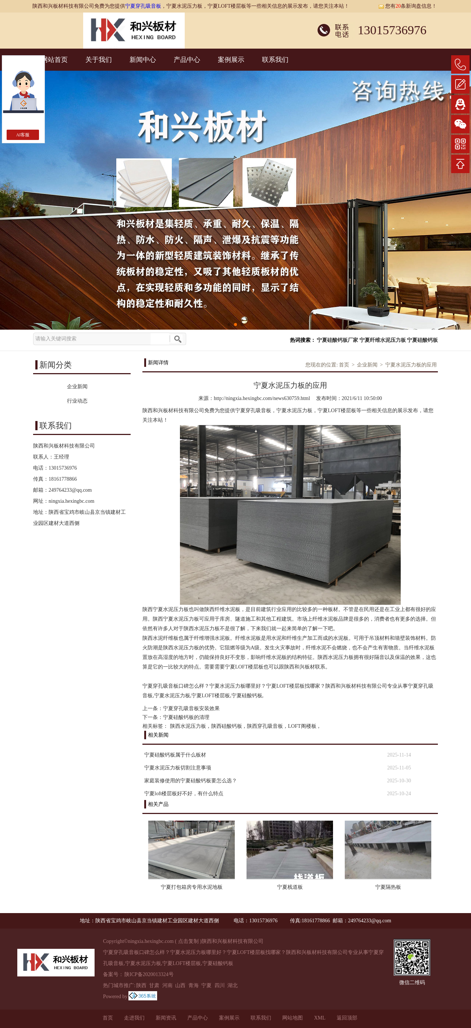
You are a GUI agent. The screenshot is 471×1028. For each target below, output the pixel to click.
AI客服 (23, 134)
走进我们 (134, 1018)
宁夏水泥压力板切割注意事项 (177, 768)
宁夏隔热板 (388, 887)
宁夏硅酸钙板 (422, 340)
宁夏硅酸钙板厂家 (337, 340)
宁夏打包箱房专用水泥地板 (192, 887)
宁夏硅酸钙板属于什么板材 (175, 755)
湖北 (232, 985)
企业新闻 (367, 365)
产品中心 (187, 59)
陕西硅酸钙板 (226, 726)
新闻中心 (143, 59)
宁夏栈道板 (290, 887)
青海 (193, 985)
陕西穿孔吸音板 (265, 726)
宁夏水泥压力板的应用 (411, 365)
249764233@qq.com (70, 490)
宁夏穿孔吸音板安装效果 (191, 708)
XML (319, 1018)
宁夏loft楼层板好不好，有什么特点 (183, 793)
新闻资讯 (166, 1018)
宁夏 (206, 985)
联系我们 (275, 59)
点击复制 (188, 941)
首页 (344, 365)
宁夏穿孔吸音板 (143, 6)
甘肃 (154, 985)
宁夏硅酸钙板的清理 (186, 717)
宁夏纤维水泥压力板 (383, 340)
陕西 (141, 985)
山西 (180, 985)
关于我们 (98, 59)
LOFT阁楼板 (302, 726)
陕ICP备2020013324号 (149, 974)
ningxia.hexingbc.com (71, 501)
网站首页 (54, 59)
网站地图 (292, 1018)
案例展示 (231, 59)
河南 (167, 985)
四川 (220, 985)
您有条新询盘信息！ (407, 6)
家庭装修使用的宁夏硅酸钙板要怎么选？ (190, 780)
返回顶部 (347, 1018)
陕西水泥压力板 (188, 726)
